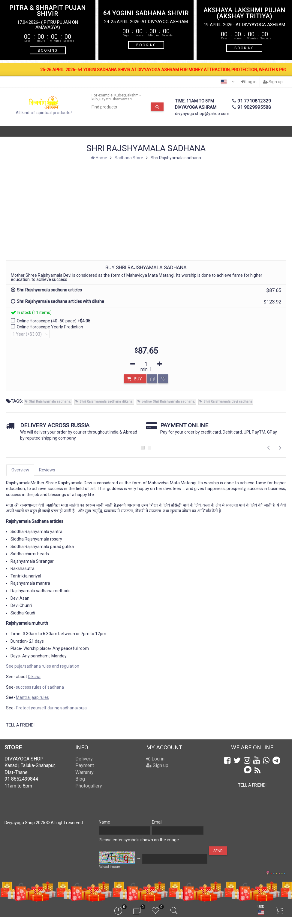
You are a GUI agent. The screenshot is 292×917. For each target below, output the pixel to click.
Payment (84, 765)
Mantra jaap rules (32, 697)
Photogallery (88, 786)
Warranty (84, 772)
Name (104, 822)
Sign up (273, 81)
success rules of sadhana (40, 687)
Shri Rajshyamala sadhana (49, 402)
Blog (80, 779)
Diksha (34, 676)
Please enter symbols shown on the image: (139, 839)
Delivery (84, 759)
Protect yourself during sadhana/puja (51, 707)
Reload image (109, 867)
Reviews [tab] (47, 470)
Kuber (119, 95)
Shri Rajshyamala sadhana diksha (106, 402)
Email (157, 822)
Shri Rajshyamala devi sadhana (227, 402)
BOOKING (48, 50)
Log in (249, 81)
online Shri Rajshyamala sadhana (168, 402)
